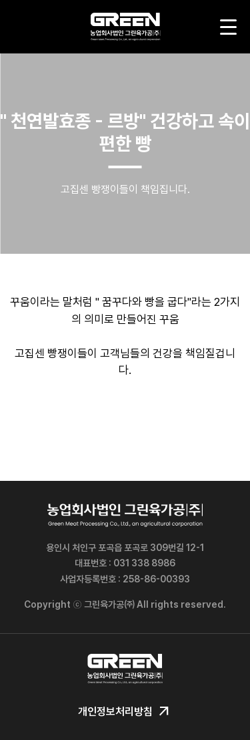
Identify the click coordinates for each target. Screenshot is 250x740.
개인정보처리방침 (125, 712)
